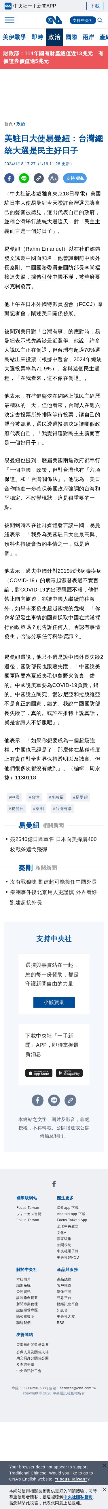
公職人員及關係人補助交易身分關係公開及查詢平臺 (32, 1358)
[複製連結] (39, 178)
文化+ (62, 1233)
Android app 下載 (71, 1214)
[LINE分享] (24, 178)
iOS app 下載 (68, 1208)
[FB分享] (9, 178)
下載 (95, 5)
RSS (61, 1323)
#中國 (14, 797)
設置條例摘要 (27, 1298)
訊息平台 (64, 1298)
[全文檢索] (100, 21)
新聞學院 (64, 1245)
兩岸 (88, 37)
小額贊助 (54, 1002)
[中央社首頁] (54, 20)
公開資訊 (23, 1292)
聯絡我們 (23, 1323)
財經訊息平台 (68, 1304)
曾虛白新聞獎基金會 (32, 1344)
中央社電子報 (68, 1251)
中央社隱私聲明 (78, 1497)
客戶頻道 (64, 1285)
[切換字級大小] (53, 178)
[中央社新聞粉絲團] (54, 1184)
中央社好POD (68, 1257)
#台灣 (34, 797)
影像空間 (64, 1292)
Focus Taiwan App (72, 1220)
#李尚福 (56, 797)
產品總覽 (64, 1279)
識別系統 (23, 1285)
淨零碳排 (64, 1239)
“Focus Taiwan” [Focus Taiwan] (71, 1479)
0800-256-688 (34, 1388)
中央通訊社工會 (29, 1371)
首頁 (8, 123)
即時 (37, 37)
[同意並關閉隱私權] (105, 1490)
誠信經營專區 (27, 1310)
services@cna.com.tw (78, 1388)
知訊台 (62, 1310)
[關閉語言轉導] (105, 1466)
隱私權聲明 (25, 1316)
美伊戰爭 (14, 37)
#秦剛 (38, 808)
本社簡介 (23, 1279)
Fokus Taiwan (27, 1220)
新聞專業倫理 (27, 1304)
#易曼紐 (80, 797)
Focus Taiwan (27, 1208)
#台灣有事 (62, 808)
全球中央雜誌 (68, 1226)
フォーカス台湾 (29, 1214)
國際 (71, 37)
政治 (54, 37)
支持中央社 (83, 20)
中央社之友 (66, 1316)
